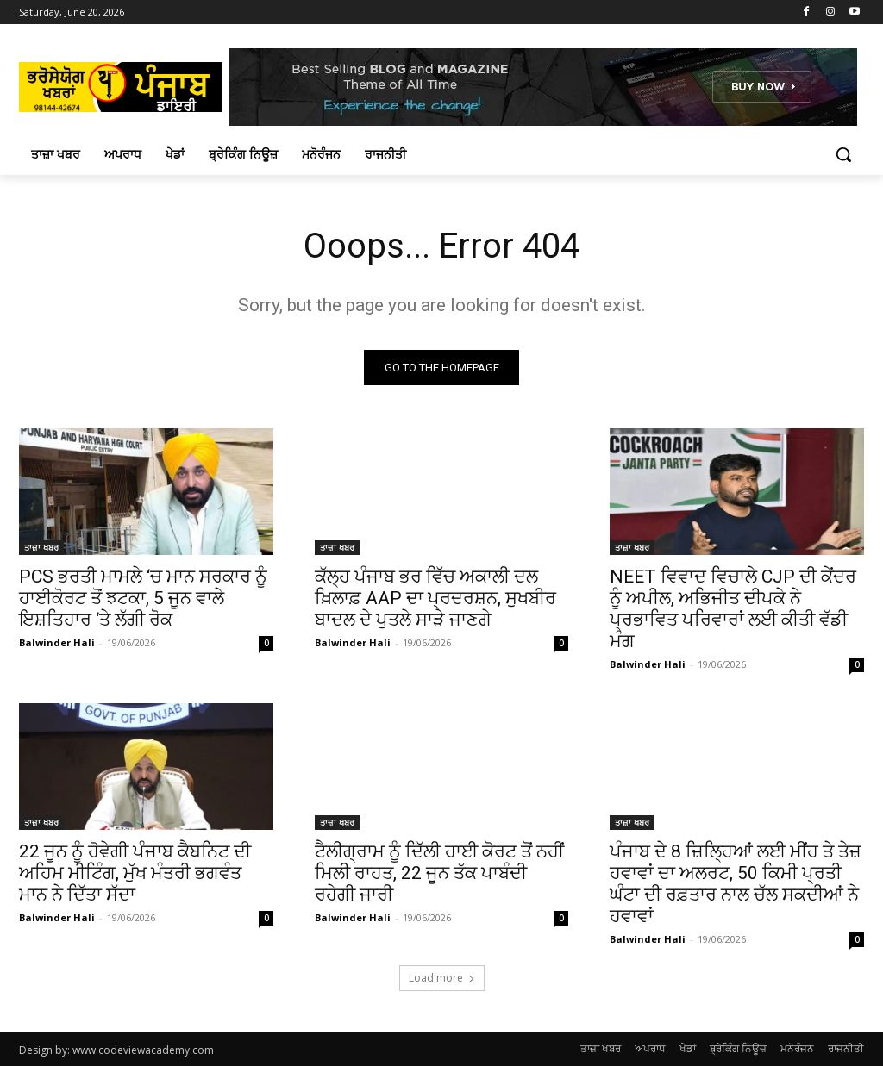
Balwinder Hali (57, 642)
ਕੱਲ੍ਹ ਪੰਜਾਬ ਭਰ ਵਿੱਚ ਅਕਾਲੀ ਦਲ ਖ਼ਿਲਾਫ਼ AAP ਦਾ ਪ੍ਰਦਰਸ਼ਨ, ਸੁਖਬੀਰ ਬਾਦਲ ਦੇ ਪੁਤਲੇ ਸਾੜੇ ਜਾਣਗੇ (435, 598)
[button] (843, 154)
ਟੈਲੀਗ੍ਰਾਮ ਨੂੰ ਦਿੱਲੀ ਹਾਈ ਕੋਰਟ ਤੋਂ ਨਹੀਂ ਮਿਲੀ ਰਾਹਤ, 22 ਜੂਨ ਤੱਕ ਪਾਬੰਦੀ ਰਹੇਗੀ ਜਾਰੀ (439, 874)
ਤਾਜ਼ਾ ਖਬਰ (41, 547)
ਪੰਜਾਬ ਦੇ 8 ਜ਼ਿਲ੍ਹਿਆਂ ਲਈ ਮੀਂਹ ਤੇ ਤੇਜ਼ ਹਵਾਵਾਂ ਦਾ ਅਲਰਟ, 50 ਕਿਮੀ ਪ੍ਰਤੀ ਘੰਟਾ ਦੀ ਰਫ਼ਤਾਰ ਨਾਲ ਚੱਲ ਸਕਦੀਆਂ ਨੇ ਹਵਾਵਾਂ (735, 884)
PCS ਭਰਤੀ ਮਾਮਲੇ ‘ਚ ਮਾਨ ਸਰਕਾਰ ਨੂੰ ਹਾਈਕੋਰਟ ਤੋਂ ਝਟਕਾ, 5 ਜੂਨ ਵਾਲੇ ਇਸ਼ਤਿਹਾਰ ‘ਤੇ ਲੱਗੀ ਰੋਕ (143, 598)
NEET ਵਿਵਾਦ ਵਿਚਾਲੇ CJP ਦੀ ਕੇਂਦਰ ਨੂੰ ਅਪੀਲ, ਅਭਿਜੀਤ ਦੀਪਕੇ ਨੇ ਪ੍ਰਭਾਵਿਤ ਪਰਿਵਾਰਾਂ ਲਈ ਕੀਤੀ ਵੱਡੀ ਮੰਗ (733, 608)
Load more (442, 977)
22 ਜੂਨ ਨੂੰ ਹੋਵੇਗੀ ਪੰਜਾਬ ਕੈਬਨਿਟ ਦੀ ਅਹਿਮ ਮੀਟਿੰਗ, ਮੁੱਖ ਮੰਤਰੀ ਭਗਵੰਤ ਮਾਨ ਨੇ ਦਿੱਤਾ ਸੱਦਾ (135, 874)
